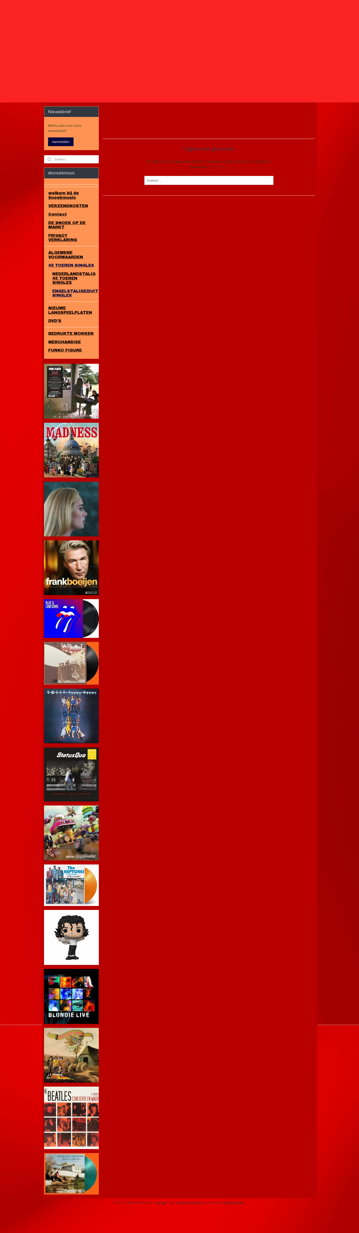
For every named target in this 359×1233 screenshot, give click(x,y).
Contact (57, 236)
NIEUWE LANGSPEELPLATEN (70, 331)
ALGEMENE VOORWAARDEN (65, 276)
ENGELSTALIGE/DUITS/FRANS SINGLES (75, 314)
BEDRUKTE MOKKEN (71, 355)
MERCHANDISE (64, 363)
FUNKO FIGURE (65, 372)
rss (171, 1224)
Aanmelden (61, 163)
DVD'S (54, 342)
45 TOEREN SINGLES (71, 287)
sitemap (161, 1224)
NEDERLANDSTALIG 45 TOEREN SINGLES (74, 299)
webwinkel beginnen (191, 1224)
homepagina (217, 188)
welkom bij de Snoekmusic (63, 216)
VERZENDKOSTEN (68, 227)
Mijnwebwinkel (234, 1224)
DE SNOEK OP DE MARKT (67, 246)
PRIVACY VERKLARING (62, 259)
